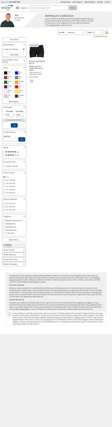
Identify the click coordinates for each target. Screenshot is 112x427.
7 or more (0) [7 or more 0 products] (10, 190)
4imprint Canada (91, 346)
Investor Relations (9, 357)
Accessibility (7, 346)
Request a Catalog (36, 364)
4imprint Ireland (91, 353)
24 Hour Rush (65, 2)
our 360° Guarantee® (21, 309)
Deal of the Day (90, 362)
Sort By (61, 32)
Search (72, 8)
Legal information (94, 392)
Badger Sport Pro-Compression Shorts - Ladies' (36, 68)
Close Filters (14, 39)
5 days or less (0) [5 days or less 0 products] (12, 166)
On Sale (100, 2)
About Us (6, 343)
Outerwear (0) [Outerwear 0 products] (11, 227)
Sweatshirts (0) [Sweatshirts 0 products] (11, 230)
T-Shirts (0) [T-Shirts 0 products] (10, 233)
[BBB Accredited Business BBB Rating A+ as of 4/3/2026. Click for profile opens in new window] (91, 382)
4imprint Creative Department (68, 343)
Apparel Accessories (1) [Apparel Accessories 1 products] (14, 221)
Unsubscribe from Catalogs (13, 373)
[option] (8, 73)
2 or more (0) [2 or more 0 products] (10, 180)
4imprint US (89, 343)
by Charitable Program (69, 350)
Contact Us (7, 350)
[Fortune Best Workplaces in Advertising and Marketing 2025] (8, 388)
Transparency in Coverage (40, 371)
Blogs (32, 350)
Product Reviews (36, 360)
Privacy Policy (8, 360)
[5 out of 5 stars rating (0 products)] (13, 152)
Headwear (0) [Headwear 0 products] (10, 224)
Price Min (9, 111)
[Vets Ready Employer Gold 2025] (21, 388)
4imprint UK (89, 350)
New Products (90, 2)
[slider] (4, 120)
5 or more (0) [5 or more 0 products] (10, 186)
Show (90, 32)
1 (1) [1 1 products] (7, 177)
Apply (14, 125)
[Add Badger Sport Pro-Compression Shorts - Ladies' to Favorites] (31, 81)
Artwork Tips (62, 346)
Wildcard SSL (67, 388)
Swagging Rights (36, 367)
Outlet (108, 2)
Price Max (19, 111)
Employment (7, 353)
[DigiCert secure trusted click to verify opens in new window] (71, 382)
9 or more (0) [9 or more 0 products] (10, 193)
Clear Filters (14, 54)
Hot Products (77, 2)
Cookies (6, 369)
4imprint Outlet (90, 359)
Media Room (34, 357)
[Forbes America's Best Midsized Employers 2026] (36, 387)
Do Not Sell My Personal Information (11, 365)
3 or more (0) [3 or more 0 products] (10, 183)
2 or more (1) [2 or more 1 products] (10, 203)
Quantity (6, 136)
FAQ (31, 353)
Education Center (36, 343)
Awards (32, 346)
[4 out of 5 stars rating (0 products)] (13, 155)
